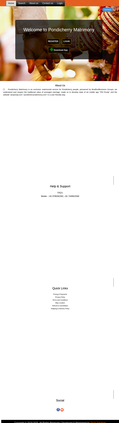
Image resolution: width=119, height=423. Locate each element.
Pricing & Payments (60, 294)
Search (21, 3)
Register (53, 41)
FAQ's (60, 193)
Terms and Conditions (60, 300)
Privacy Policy (60, 297)
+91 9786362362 (56, 196)
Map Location (60, 303)
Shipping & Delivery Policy (60, 309)
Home (11, 3)
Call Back (107, 10)
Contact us (47, 3)
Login (60, 3)
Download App (59, 49)
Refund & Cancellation (60, 306)
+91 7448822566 (71, 196)
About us (33, 3)
